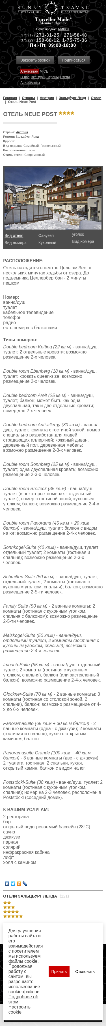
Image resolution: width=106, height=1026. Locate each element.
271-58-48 (75, 35)
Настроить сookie (19, 1009)
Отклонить (85, 971)
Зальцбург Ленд (27, 136)
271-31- (45, 35)
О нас (24, 77)
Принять (59, 971)
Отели (65, 77)
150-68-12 (47, 40)
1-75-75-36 (74, 40)
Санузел (46, 235)
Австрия (22, 132)
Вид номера (16, 242)
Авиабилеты (30, 83)
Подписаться (74, 60)
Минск (64, 29)
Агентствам (29, 71)
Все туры (38, 77)
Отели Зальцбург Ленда (30, 896)
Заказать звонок (35, 60)
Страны (53, 77)
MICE (44, 71)
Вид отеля (14, 235)
